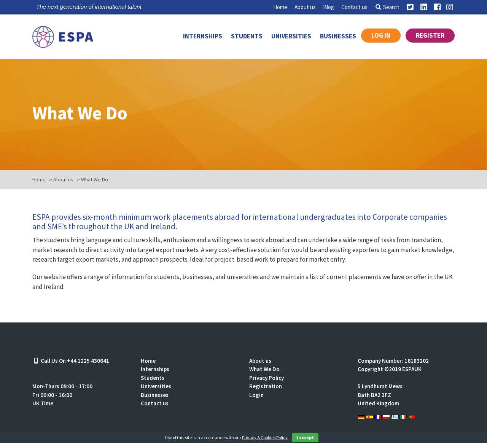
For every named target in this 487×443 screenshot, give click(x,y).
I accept (305, 437)
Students (247, 36)
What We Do (264, 369)
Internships (202, 36)
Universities (291, 36)
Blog (328, 7)
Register (430, 35)
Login (256, 395)
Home (280, 7)
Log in (380, 35)
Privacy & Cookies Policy (265, 437)
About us (305, 7)
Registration (265, 386)
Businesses (338, 36)
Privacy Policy (266, 377)
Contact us (354, 7)
